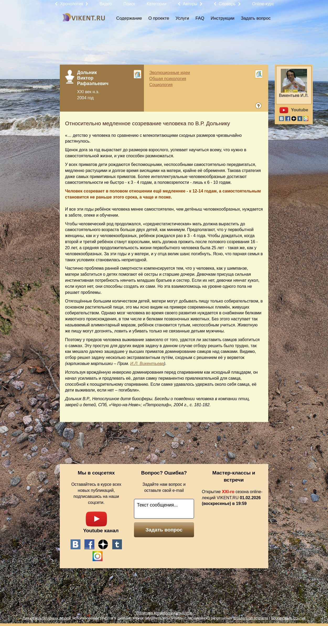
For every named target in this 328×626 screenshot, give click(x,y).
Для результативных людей (47, 618)
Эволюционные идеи (169, 72)
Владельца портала (250, 618)
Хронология (71, 4)
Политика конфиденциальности (164, 613)
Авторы (190, 4)
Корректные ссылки (288, 618)
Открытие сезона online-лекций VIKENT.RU (232, 497)
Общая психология (167, 78)
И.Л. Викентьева (147, 363)
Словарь (227, 4)
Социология (161, 84)
